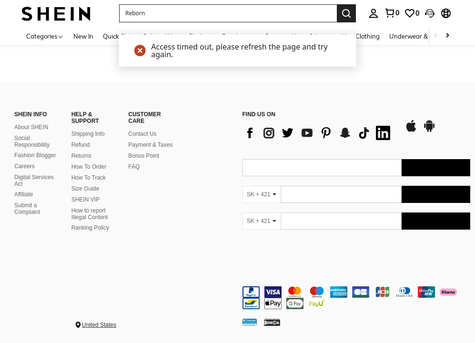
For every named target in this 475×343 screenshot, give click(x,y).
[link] (391, 13)
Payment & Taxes (150, 144)
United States (99, 325)
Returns (81, 155)
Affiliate (23, 194)
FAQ (134, 166)
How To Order (89, 166)
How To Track (88, 177)
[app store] (411, 130)
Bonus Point (143, 155)
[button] (228, 13)
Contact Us (142, 134)
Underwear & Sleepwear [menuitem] (424, 36)
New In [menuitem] (83, 36)
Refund (80, 144)
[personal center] (373, 13)
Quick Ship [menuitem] (118, 36)
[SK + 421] (262, 194)
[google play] (429, 130)
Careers (24, 166)
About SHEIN (31, 127)
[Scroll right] (447, 36)
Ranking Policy (90, 227)
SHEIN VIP (85, 199)
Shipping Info (88, 134)
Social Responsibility (32, 141)
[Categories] (45, 36)
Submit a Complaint (27, 208)
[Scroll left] (436, 36)
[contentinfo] (357, 297)
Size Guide (85, 188)
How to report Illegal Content (89, 214)
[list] (319, 133)
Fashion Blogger (35, 155)
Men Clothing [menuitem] (361, 36)
